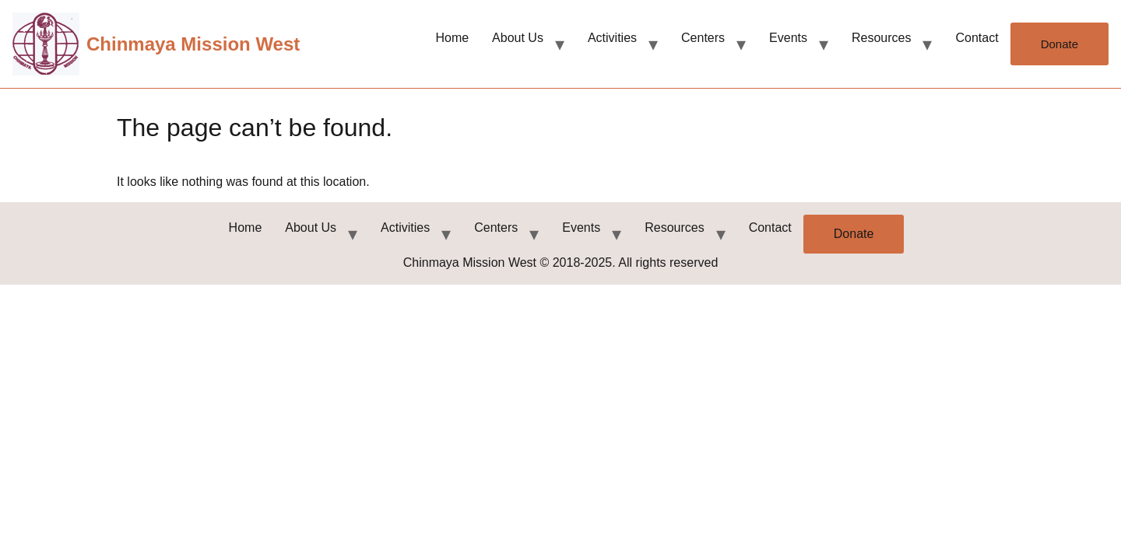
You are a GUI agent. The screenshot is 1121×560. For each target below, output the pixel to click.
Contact (976, 37)
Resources (881, 37)
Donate (1059, 44)
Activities (612, 37)
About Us (517, 37)
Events (788, 37)
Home (452, 37)
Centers (703, 37)
